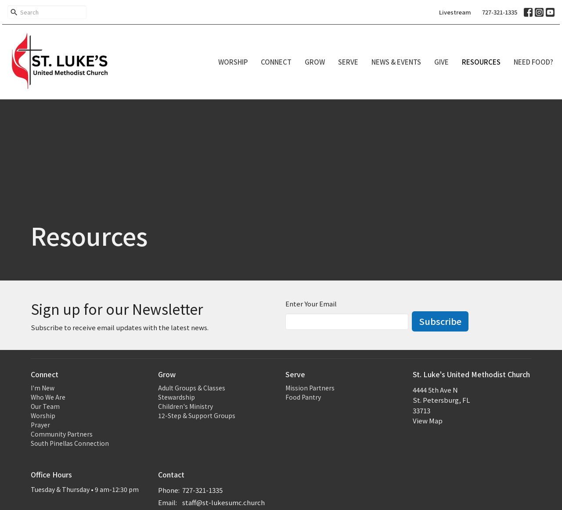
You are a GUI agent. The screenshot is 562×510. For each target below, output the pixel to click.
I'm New (42, 387)
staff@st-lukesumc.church (223, 502)
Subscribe (440, 321)
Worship (233, 61)
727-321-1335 (499, 12)
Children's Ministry (185, 406)
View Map (428, 420)
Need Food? (533, 61)
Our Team (45, 406)
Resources (481, 61)
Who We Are (48, 397)
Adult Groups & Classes (191, 387)
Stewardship (176, 397)
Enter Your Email (311, 303)
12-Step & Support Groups (196, 415)
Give (441, 61)
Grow (315, 61)
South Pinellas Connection (70, 443)
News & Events (396, 61)
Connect (276, 61)
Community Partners (62, 434)
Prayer (40, 424)
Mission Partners (310, 387)
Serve (348, 61)
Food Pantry (303, 397)
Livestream (455, 12)
